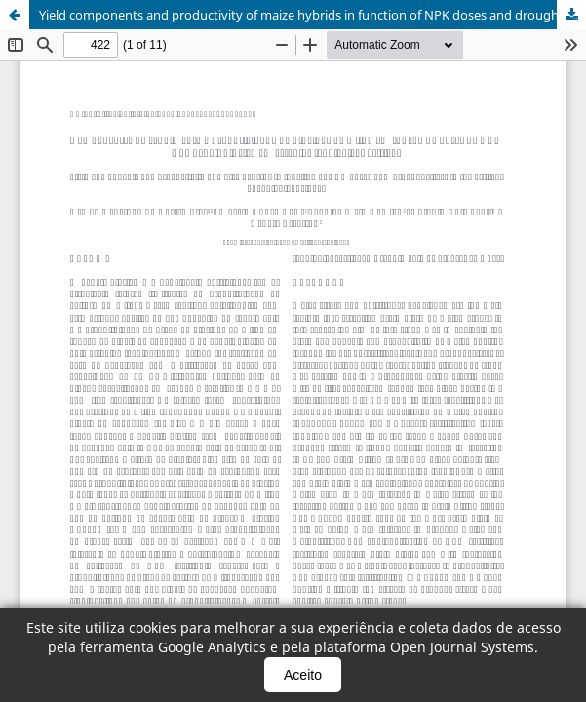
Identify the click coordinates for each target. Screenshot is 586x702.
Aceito (303, 674)
